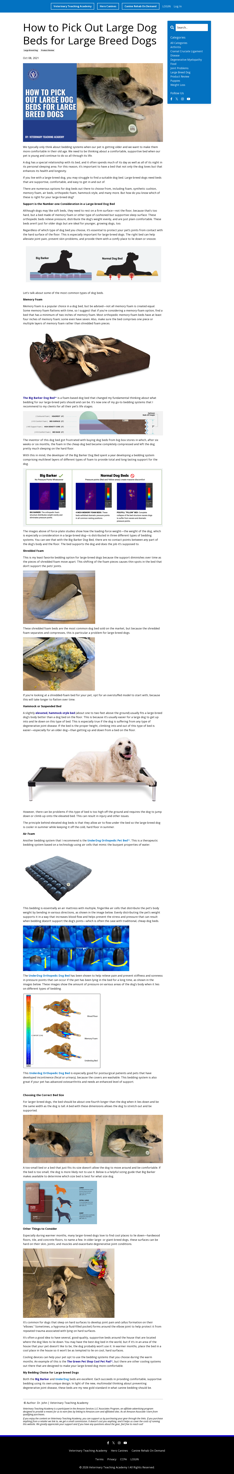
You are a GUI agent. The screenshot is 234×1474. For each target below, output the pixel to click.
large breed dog (31, 50)
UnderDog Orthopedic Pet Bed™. (109, 840)
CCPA (123, 1459)
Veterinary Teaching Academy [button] (72, 6)
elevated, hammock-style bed (55, 713)
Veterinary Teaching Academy (88, 1450)
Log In (178, 6)
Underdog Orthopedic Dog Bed (50, 1073)
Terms (99, 1459)
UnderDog (63, 1379)
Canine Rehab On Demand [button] (141, 6)
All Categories (179, 43)
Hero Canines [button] (108, 6)
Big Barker (42, 1379)
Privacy (111, 1459)
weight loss (178, 86)
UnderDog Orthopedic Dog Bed (50, 975)
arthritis (175, 47)
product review (47, 50)
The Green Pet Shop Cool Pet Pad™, (91, 1361)
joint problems (180, 68)
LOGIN (166, 6)
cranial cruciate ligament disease (187, 54)
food (173, 64)
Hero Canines (119, 1450)
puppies (175, 81)
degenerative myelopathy (186, 60)
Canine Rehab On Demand (148, 1450)
